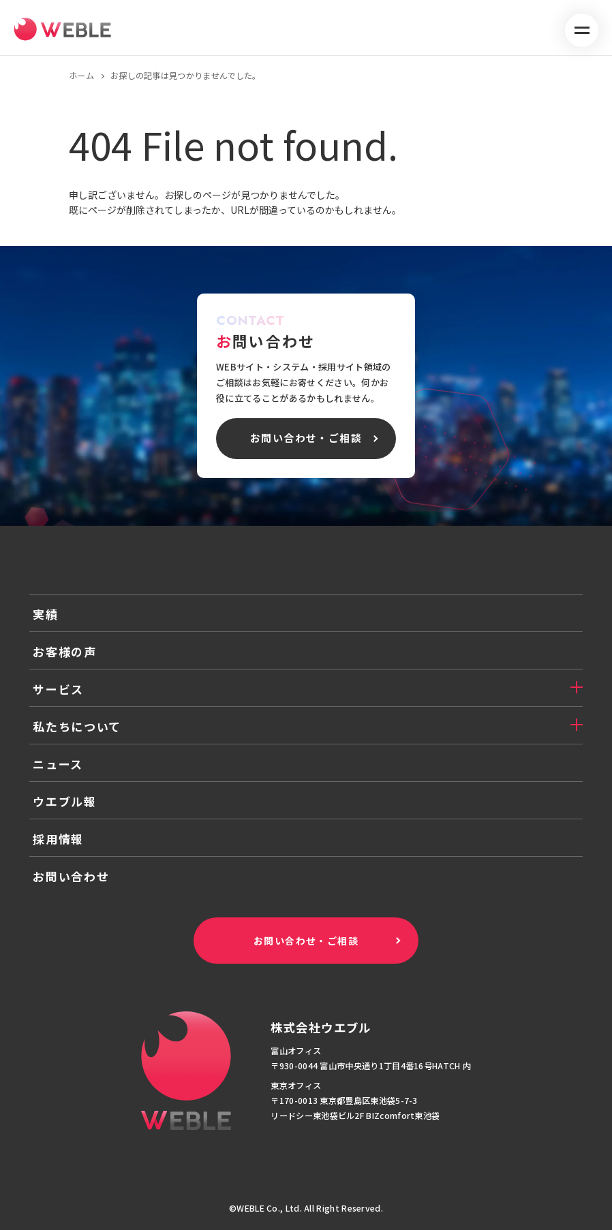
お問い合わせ (71, 876)
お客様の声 (65, 651)
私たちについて (77, 726)
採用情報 (58, 838)
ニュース (58, 763)
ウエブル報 (65, 801)
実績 (45, 613)
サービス (58, 688)
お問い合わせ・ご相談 (306, 940)
